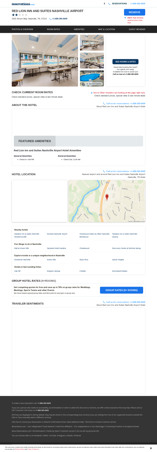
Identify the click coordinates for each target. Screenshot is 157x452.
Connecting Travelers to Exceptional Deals (122, 426)
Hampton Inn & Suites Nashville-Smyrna (125, 235)
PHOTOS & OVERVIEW (22, 29)
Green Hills (51, 260)
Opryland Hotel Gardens (56, 248)
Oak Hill (17, 271)
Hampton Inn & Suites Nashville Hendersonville (26, 235)
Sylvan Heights (118, 260)
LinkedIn (69, 435)
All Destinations (39, 431)
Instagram (61, 435)
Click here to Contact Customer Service (100, 422)
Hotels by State (53, 431)
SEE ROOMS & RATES (125, 61)
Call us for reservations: (125, 103)
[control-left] (17, 60)
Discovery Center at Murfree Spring (126, 248)
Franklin (83, 271)
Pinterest (77, 435)
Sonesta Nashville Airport (57, 234)
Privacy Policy (19, 449)
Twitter (45, 435)
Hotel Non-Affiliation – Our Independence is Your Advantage (80, 426)
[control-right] (72, 60)
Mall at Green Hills (21, 248)
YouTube (52, 435)
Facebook (38, 435)
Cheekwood (84, 248)
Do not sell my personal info (88, 431)
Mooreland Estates (119, 271)
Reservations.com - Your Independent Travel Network (33, 426)
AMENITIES (79, 29)
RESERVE (134, 12)
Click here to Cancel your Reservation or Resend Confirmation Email (39, 422)
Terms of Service (33, 449)
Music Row (84, 260)
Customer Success (67, 431)
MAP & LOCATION (106, 29)
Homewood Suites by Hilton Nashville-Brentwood (95, 235)
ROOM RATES (53, 29)
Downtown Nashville (22, 260)
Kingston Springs (53, 271)
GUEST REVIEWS (137, 29)
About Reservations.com (21, 431)
